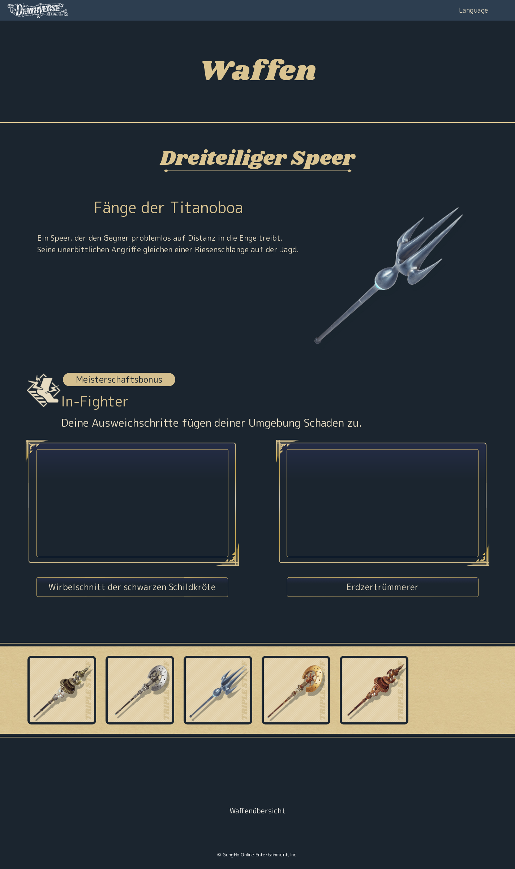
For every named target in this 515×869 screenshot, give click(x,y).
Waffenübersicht (257, 810)
